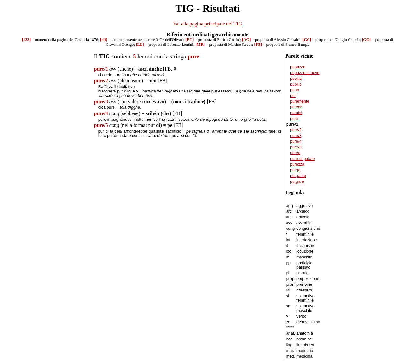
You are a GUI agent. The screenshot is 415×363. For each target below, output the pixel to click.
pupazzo (297, 67)
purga (295, 170)
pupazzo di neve (304, 73)
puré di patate (302, 158)
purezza (297, 164)
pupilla (296, 78)
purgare (297, 181)
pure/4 (295, 141)
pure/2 (295, 130)
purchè (296, 107)
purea (295, 153)
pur (293, 95)
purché (296, 113)
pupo (294, 90)
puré (294, 118)
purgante (298, 176)
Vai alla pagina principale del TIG (207, 23)
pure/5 (295, 147)
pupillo (296, 84)
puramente (299, 101)
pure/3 (295, 136)
